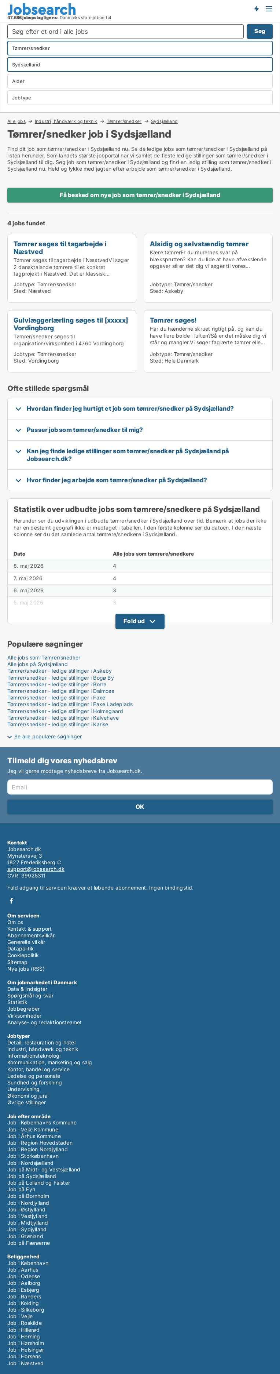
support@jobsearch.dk (36, 869)
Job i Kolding (23, 1303)
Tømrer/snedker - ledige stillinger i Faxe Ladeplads (70, 704)
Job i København (27, 1263)
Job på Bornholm (28, 1196)
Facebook (11, 900)
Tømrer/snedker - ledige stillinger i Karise (57, 724)
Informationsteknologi (33, 1056)
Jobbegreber (23, 1009)
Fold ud (134, 621)
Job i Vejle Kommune (32, 1129)
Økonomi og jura (27, 1096)
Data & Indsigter (27, 989)
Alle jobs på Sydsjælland (37, 664)
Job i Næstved (25, 1363)
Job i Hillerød (23, 1330)
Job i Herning (23, 1336)
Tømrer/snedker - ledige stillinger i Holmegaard (65, 711)
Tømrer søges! (173, 320)
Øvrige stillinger (26, 1102)
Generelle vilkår (26, 942)
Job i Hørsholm (25, 1343)
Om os (15, 922)
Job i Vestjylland (27, 1216)
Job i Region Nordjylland (37, 1149)
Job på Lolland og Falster (38, 1182)
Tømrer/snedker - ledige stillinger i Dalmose (60, 691)
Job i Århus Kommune (34, 1136)
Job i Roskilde (24, 1323)
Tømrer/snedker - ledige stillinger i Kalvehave (63, 718)
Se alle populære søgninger (48, 736)
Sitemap (17, 962)
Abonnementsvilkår (31, 935)
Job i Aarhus (22, 1269)
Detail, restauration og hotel (41, 1042)
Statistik (17, 1002)
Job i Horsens (24, 1356)
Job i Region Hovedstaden (40, 1142)
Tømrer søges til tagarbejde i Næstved (60, 247)
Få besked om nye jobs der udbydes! (256, 8)
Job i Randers (24, 1296)
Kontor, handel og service (38, 1069)
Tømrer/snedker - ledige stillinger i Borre (56, 684)
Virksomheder (24, 1016)
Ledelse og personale (33, 1076)
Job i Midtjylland (27, 1222)
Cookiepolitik (23, 955)
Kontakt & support (29, 929)
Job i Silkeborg (25, 1309)
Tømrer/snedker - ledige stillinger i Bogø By (60, 678)
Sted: (20, 291)
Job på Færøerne (28, 1243)
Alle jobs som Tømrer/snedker (44, 657)
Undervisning (23, 1089)
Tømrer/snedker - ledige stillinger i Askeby (59, 671)
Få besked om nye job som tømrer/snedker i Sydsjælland (140, 195)
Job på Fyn (21, 1189)
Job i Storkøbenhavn (33, 1156)
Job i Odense (23, 1276)
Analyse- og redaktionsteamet (44, 1022)
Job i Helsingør (25, 1349)
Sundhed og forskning (34, 1082)
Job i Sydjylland (27, 1229)
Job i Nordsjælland (30, 1163)
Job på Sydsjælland (31, 1176)
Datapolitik (20, 948)
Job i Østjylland (26, 1209)
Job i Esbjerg (23, 1290)
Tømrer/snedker (124, 121)
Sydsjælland (164, 121)
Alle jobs (16, 121)
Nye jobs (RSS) (26, 969)
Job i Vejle (20, 1316)
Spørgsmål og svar (30, 995)
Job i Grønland (25, 1236)
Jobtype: (25, 284)
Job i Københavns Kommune (42, 1122)
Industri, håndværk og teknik (66, 121)
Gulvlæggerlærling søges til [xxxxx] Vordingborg (71, 324)
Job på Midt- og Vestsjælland (44, 1169)
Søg (259, 31)
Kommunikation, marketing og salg (49, 1062)
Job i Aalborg (24, 1283)
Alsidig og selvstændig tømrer (199, 244)
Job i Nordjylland (28, 1203)
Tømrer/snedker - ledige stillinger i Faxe (56, 697)
